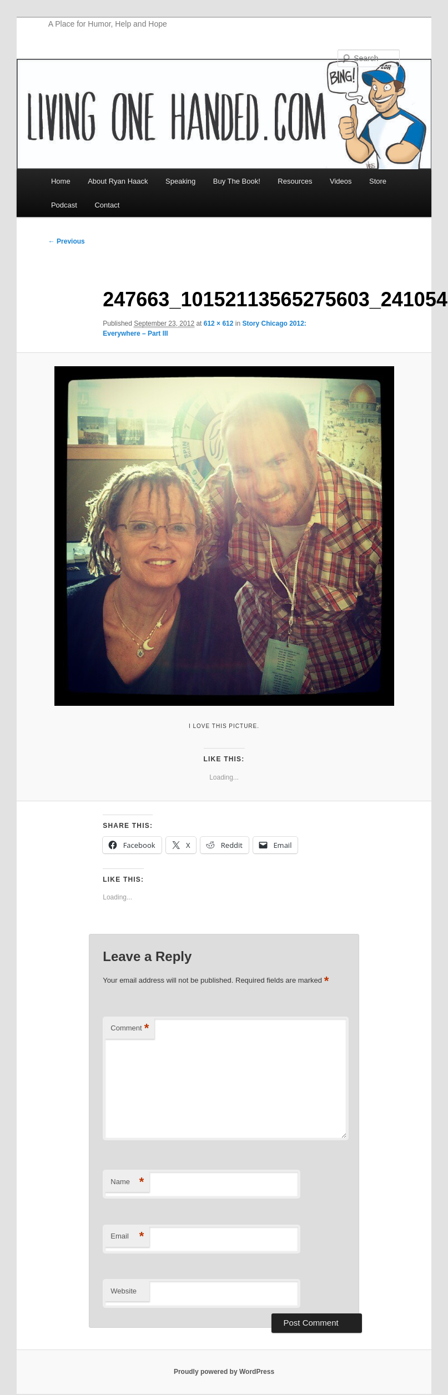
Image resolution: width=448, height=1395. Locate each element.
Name (127, 1182)
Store (377, 181)
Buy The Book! (236, 181)
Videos (341, 181)
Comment (129, 1028)
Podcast (64, 205)
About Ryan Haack (118, 181)
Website (123, 1291)
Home (61, 181)
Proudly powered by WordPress (224, 1372)
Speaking (180, 181)
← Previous (66, 241)
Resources (295, 181)
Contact (106, 205)
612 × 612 (219, 323)
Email (127, 1237)
